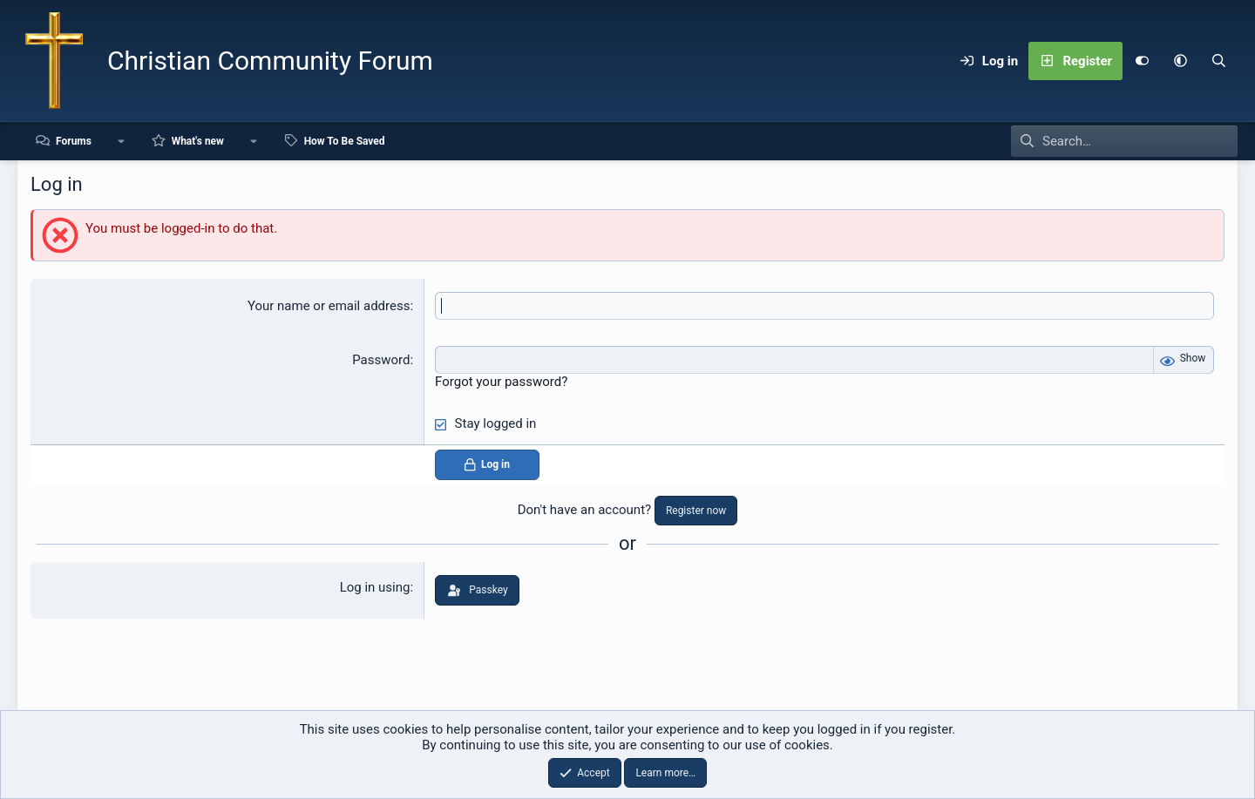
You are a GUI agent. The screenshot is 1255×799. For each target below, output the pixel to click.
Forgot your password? (501, 381)
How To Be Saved (344, 141)
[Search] (1218, 61)
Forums (74, 141)
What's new (198, 141)
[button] (1180, 61)
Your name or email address (329, 306)
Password (381, 360)
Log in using (375, 587)
